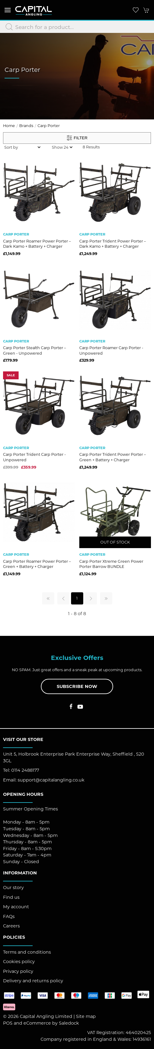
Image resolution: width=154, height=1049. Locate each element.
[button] (8, 10)
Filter (77, 138)
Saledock (69, 1023)
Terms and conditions (27, 952)
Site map (86, 1016)
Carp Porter (49, 125)
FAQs (9, 916)
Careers (11, 926)
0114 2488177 (25, 770)
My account (16, 906)
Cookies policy (19, 961)
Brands (26, 125)
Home (9, 125)
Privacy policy (18, 971)
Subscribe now (77, 686)
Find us (11, 897)
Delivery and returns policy (33, 980)
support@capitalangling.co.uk (51, 780)
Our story (13, 887)
